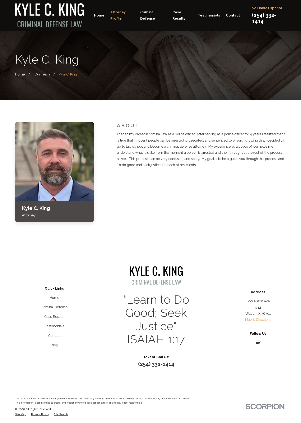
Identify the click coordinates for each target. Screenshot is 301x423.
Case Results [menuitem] (178, 15)
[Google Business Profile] (258, 342)
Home (54, 298)
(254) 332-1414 (156, 364)
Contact (54, 336)
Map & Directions (258, 320)
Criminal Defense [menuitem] (147, 15)
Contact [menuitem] (233, 15)
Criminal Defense (54, 307)
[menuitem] (20, 414)
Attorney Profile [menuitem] (118, 15)
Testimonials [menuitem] (209, 15)
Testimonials (54, 326)
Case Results (54, 317)
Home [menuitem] (99, 15)
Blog (54, 345)
